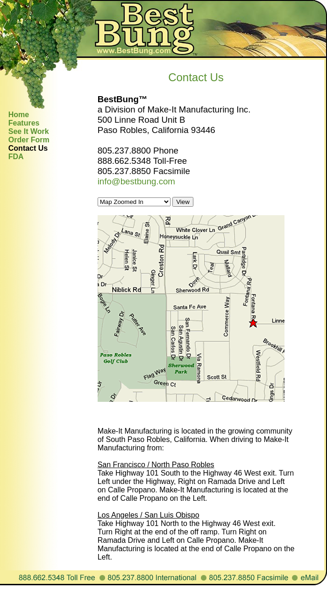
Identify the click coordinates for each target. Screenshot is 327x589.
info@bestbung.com (136, 181)
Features (24, 123)
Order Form (29, 140)
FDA (16, 157)
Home (18, 115)
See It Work (28, 131)
